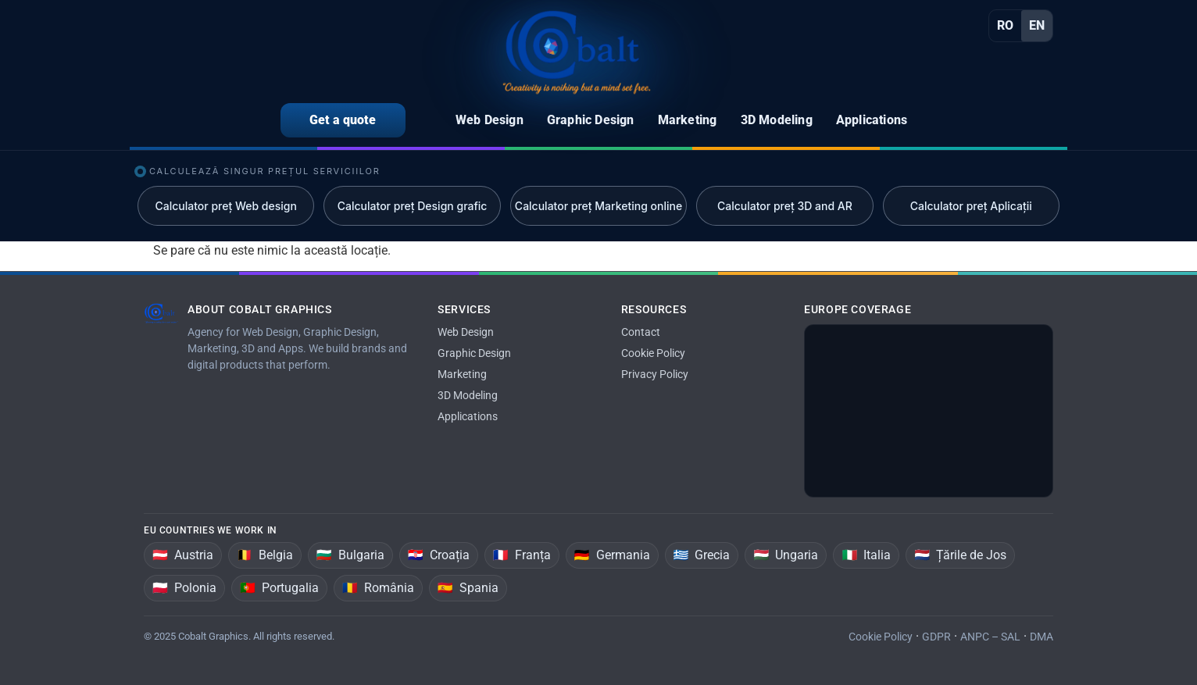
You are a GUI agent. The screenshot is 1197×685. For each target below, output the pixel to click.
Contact (640, 332)
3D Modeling (468, 395)
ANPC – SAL (990, 636)
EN (1037, 25)
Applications (468, 416)
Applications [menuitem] (871, 119)
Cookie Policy (653, 353)
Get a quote (342, 119)
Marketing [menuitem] (687, 119)
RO (1005, 25)
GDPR (936, 636)
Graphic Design (474, 353)
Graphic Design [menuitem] (590, 119)
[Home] (577, 52)
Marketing (462, 374)
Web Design (466, 332)
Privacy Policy (654, 374)
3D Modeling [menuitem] (777, 119)
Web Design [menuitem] (489, 119)
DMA (1041, 636)
